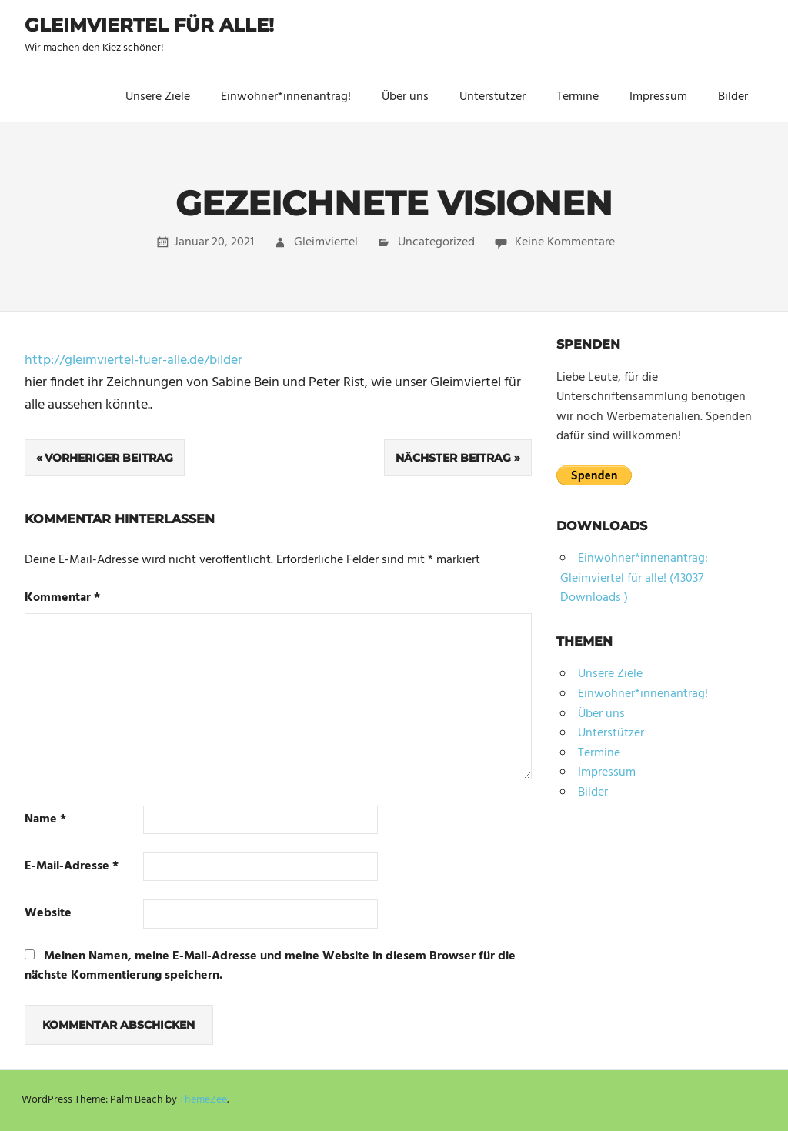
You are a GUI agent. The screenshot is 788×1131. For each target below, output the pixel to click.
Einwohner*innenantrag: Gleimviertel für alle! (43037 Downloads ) (634, 578)
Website (48, 913)
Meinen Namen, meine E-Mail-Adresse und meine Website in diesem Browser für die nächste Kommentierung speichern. (270, 966)
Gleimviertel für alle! (149, 25)
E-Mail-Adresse (72, 866)
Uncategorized (436, 242)
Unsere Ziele (157, 97)
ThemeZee (203, 1100)
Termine (577, 97)
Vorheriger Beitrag (109, 458)
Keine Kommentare (565, 242)
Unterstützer (492, 97)
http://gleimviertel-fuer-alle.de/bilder (133, 360)
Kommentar (62, 598)
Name (45, 819)
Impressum (658, 97)
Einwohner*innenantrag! (286, 97)
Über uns (405, 97)
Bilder (733, 97)
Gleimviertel (326, 242)
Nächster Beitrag (453, 458)
